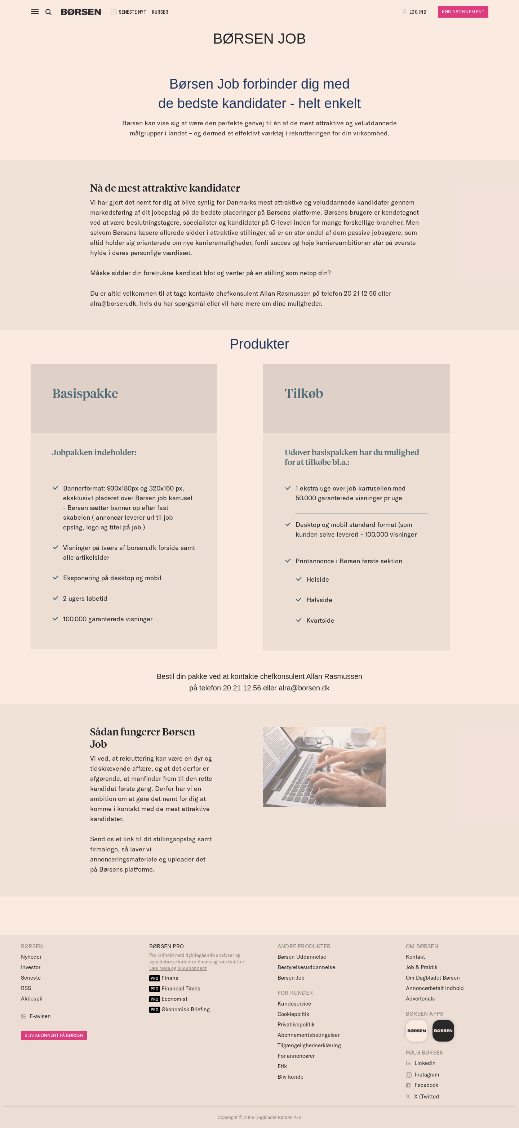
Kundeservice (294, 1003)
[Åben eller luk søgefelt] (48, 12)
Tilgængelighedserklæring (309, 1045)
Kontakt (415, 956)
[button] (414, 12)
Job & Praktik (422, 967)
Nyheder (31, 956)
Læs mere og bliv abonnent (178, 968)
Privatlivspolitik (296, 1024)
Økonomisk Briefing (179, 1009)
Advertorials (420, 998)
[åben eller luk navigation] (36, 12)
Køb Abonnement (463, 11)
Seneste (31, 977)
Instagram (422, 1074)
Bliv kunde (290, 1076)
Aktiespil (32, 998)
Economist (168, 998)
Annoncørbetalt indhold (435, 988)
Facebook (422, 1085)
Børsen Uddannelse (302, 956)
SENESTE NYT (127, 12)
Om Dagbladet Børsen (433, 977)
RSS (26, 988)
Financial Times (174, 988)
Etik (282, 1066)
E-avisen (40, 1016)
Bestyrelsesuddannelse (306, 967)
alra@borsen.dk (113, 303)
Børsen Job (291, 977)
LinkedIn (421, 1063)
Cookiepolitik (293, 1014)
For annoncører (296, 1055)
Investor (30, 967)
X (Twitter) (422, 1096)
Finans (163, 978)
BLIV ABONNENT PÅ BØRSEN (54, 1035)
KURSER (160, 12)
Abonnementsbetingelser (309, 1034)
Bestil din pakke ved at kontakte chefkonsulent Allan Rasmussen (259, 676)
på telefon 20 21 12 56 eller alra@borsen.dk (259, 688)
